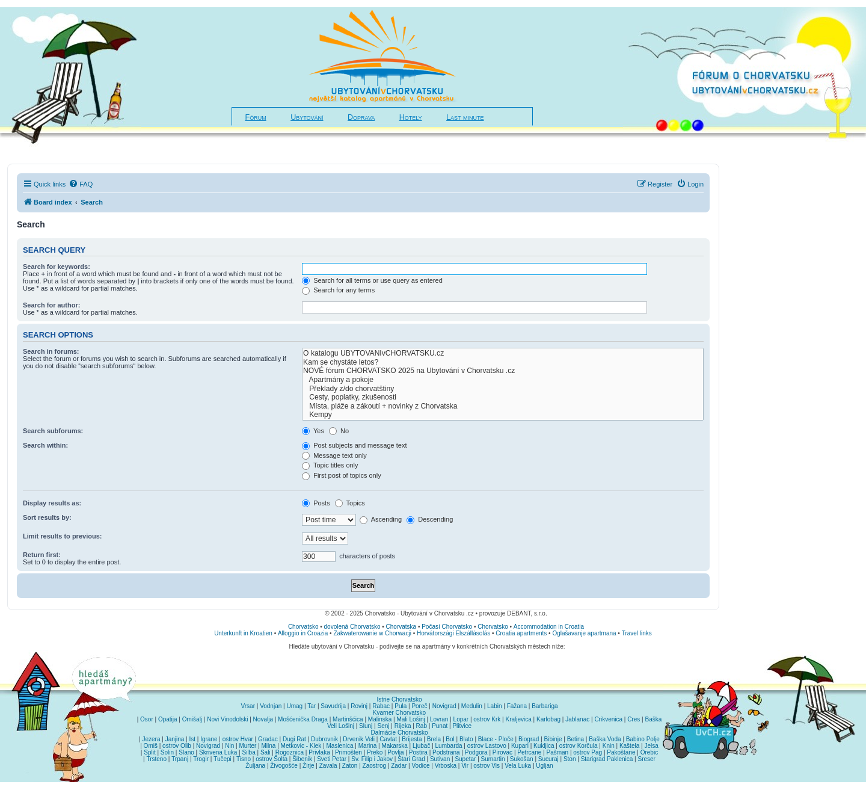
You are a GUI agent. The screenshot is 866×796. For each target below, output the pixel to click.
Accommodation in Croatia (549, 626)
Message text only (334, 455)
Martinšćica (348, 719)
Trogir (201, 759)
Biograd (528, 739)
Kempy (502, 414)
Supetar (465, 759)
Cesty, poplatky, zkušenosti (502, 397)
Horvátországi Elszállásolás (453, 633)
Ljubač (421, 745)
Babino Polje (643, 739)
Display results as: (52, 503)
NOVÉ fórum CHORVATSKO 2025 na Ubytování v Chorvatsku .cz (502, 370)
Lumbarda (448, 745)
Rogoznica (289, 752)
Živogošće (284, 765)
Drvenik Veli (359, 739)
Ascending (381, 519)
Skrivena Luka (218, 752)
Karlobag (548, 719)
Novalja (263, 719)
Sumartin (493, 759)
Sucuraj (548, 759)
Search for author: (51, 305)
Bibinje (553, 739)
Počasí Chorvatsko (447, 626)
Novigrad (444, 706)
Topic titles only (330, 465)
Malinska (380, 719)
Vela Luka (518, 765)
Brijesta (412, 739)
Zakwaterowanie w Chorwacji (372, 633)
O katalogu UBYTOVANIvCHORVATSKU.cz (502, 353)
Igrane (208, 739)
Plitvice (461, 726)
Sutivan (440, 759)
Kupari (520, 745)
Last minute (465, 117)
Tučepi (222, 759)
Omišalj (192, 719)
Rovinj (359, 706)
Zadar (399, 765)
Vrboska (445, 765)
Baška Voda (605, 739)
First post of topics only (341, 475)
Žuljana (255, 765)
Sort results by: (47, 517)
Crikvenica (608, 719)
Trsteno (156, 759)
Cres (633, 719)
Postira (418, 752)
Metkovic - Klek (301, 745)
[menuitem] (81, 184)
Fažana (517, 706)
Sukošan (521, 759)
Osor (146, 719)
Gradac (268, 739)
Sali (265, 752)
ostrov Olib (176, 745)
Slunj (365, 726)
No (339, 430)
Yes (313, 430)
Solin (167, 752)
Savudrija (333, 706)
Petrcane (529, 752)
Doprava (361, 117)
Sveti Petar (331, 759)
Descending (430, 519)
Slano (186, 752)
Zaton (350, 765)
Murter (247, 745)
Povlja (395, 752)
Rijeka (403, 726)
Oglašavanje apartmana (584, 633)
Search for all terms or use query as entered (372, 280)
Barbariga (544, 706)
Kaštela (629, 745)
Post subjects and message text (354, 445)
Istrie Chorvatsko (399, 699)
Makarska (394, 745)
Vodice (420, 765)
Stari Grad (411, 759)
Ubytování (306, 117)
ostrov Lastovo (486, 745)
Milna (268, 745)
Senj (383, 726)
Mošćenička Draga (303, 719)
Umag (294, 706)
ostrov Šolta (271, 759)
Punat (439, 726)
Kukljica (543, 745)
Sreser (647, 759)
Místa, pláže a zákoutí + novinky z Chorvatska (502, 406)
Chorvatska (401, 626)
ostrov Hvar (238, 739)
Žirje (308, 765)
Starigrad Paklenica (607, 759)
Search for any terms (338, 290)
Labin (494, 706)
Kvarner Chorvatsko (399, 712)
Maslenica (340, 745)
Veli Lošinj (340, 726)
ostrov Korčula (578, 745)
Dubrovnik (324, 739)
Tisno (243, 759)
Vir (464, 765)
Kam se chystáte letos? (502, 362)
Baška (653, 719)
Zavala (328, 765)
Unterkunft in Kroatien (243, 633)
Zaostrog (374, 765)
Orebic (649, 752)
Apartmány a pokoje (502, 379)
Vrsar (248, 706)
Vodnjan (270, 706)
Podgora (476, 752)
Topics (350, 503)
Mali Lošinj (410, 719)
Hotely (410, 117)
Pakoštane (621, 752)
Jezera (151, 739)
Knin (609, 745)
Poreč (419, 706)
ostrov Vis (486, 765)
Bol (450, 739)
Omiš (151, 745)
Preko (374, 752)
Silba (249, 752)
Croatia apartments (521, 633)
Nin (229, 745)
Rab (421, 726)
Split (149, 752)
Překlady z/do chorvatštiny (502, 388)
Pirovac (502, 752)
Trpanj (179, 759)
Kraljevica (518, 719)
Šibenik (302, 759)
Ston (570, 759)
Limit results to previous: (62, 536)
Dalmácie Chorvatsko (399, 732)
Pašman (557, 752)
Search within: (45, 445)
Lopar (461, 719)
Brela (434, 739)
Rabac (381, 706)
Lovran (439, 719)
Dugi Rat (294, 739)
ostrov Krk (486, 719)
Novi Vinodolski (227, 719)
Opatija (167, 719)
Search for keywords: (56, 266)
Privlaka (319, 752)
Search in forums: (51, 351)
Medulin (471, 706)
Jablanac (577, 719)
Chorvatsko (303, 626)
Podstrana (446, 752)
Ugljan (544, 765)
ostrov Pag (587, 752)
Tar (311, 706)
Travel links (637, 633)
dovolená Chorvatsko (352, 626)
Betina (575, 739)
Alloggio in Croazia (303, 633)
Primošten (348, 752)
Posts (316, 503)
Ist (192, 739)
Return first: (42, 554)
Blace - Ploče (496, 739)
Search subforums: (53, 430)
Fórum (255, 117)
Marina (367, 745)
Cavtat (388, 739)
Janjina (175, 739)
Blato (466, 739)
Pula (401, 706)
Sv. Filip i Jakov (372, 759)
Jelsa (651, 745)
